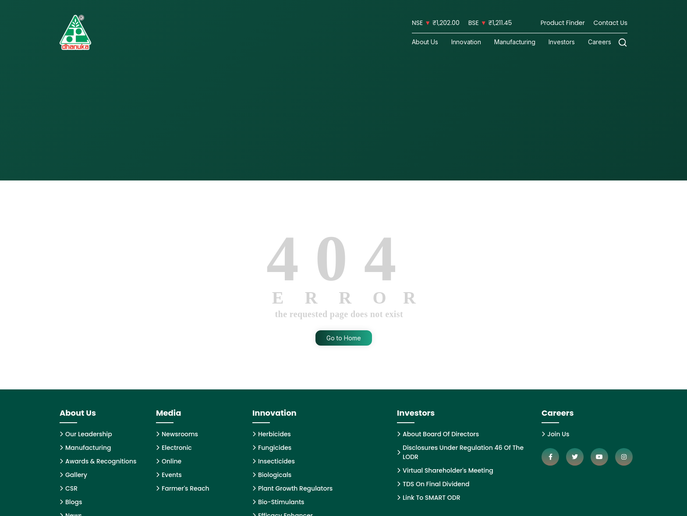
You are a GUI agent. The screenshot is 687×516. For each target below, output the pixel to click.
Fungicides (271, 447)
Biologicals (271, 474)
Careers (599, 42)
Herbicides (271, 434)
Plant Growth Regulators (292, 488)
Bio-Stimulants (278, 502)
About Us (425, 42)
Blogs (71, 502)
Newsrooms (177, 434)
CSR (69, 488)
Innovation (466, 42)
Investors (562, 42)
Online (168, 461)
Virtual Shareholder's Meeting (445, 470)
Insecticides (273, 461)
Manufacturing (514, 42)
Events (169, 474)
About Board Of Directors (438, 434)
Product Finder (563, 22)
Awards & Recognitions (98, 461)
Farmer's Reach (182, 488)
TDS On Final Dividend (433, 484)
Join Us (555, 434)
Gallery (73, 474)
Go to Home (343, 338)
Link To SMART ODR (428, 497)
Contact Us (610, 22)
